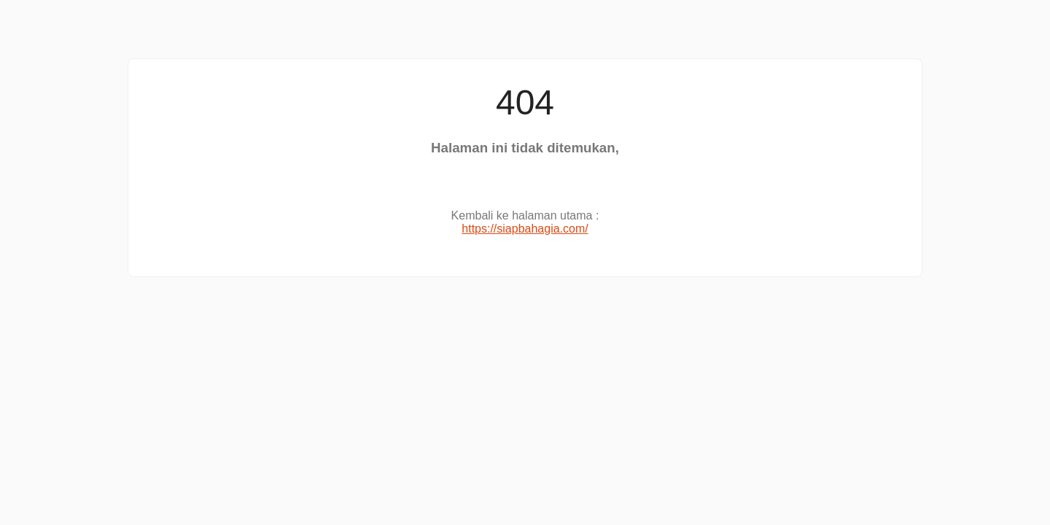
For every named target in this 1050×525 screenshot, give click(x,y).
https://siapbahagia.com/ (525, 228)
